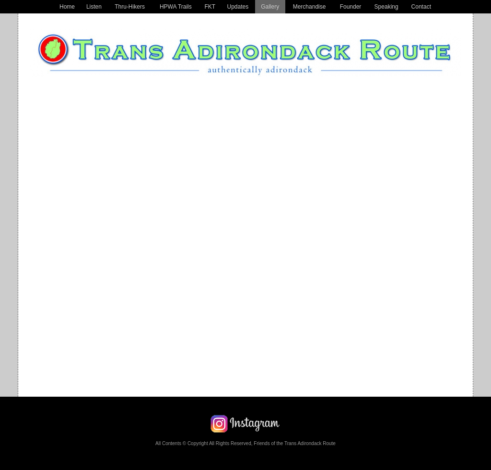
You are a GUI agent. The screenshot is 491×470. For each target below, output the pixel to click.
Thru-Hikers (130, 6)
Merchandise (309, 6)
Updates (237, 6)
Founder (351, 6)
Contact (421, 6)
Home (67, 6)
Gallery (270, 6)
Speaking (386, 6)
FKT (210, 6)
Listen (94, 6)
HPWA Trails (176, 6)
